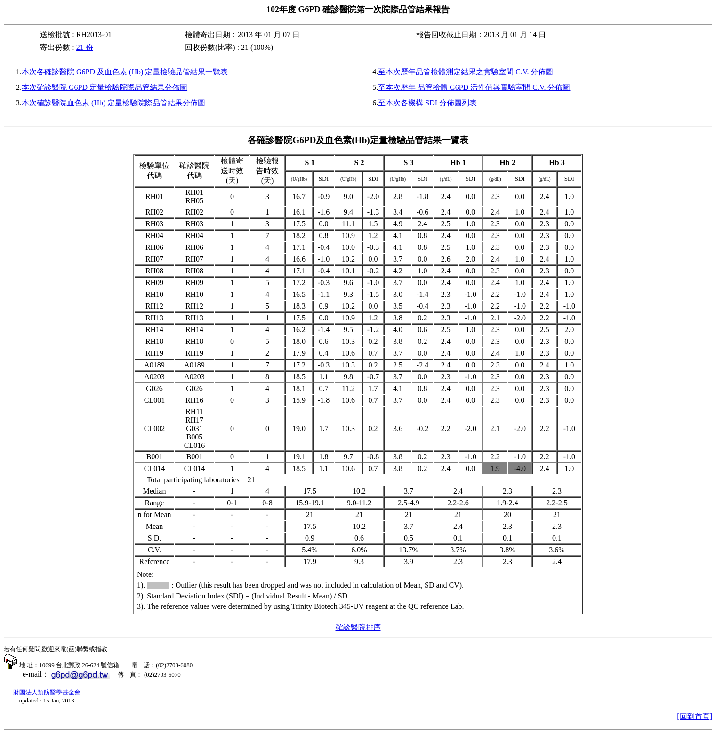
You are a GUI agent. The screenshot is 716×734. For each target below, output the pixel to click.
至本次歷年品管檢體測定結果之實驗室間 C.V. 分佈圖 (465, 72)
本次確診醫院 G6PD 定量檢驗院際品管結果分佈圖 (104, 87)
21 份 (84, 47)
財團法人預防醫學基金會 (46, 692)
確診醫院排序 (358, 627)
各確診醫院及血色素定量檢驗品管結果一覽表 (358, 140)
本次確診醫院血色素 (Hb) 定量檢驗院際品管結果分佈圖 (113, 103)
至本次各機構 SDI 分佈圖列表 (427, 103)
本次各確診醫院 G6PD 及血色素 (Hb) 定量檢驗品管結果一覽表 (125, 72)
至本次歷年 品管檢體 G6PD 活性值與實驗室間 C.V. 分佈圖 (474, 87)
